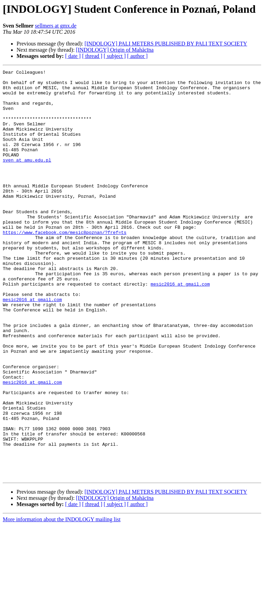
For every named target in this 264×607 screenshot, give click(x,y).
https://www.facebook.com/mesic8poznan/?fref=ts (64, 265)
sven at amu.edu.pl (27, 178)
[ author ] (137, 56)
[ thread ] (92, 56)
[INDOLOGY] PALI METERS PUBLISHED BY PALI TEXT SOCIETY (165, 44)
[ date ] (73, 56)
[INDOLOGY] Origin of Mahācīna (114, 50)
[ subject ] (115, 56)
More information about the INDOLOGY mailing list (62, 601)
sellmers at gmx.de (55, 26)
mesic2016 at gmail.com (180, 327)
